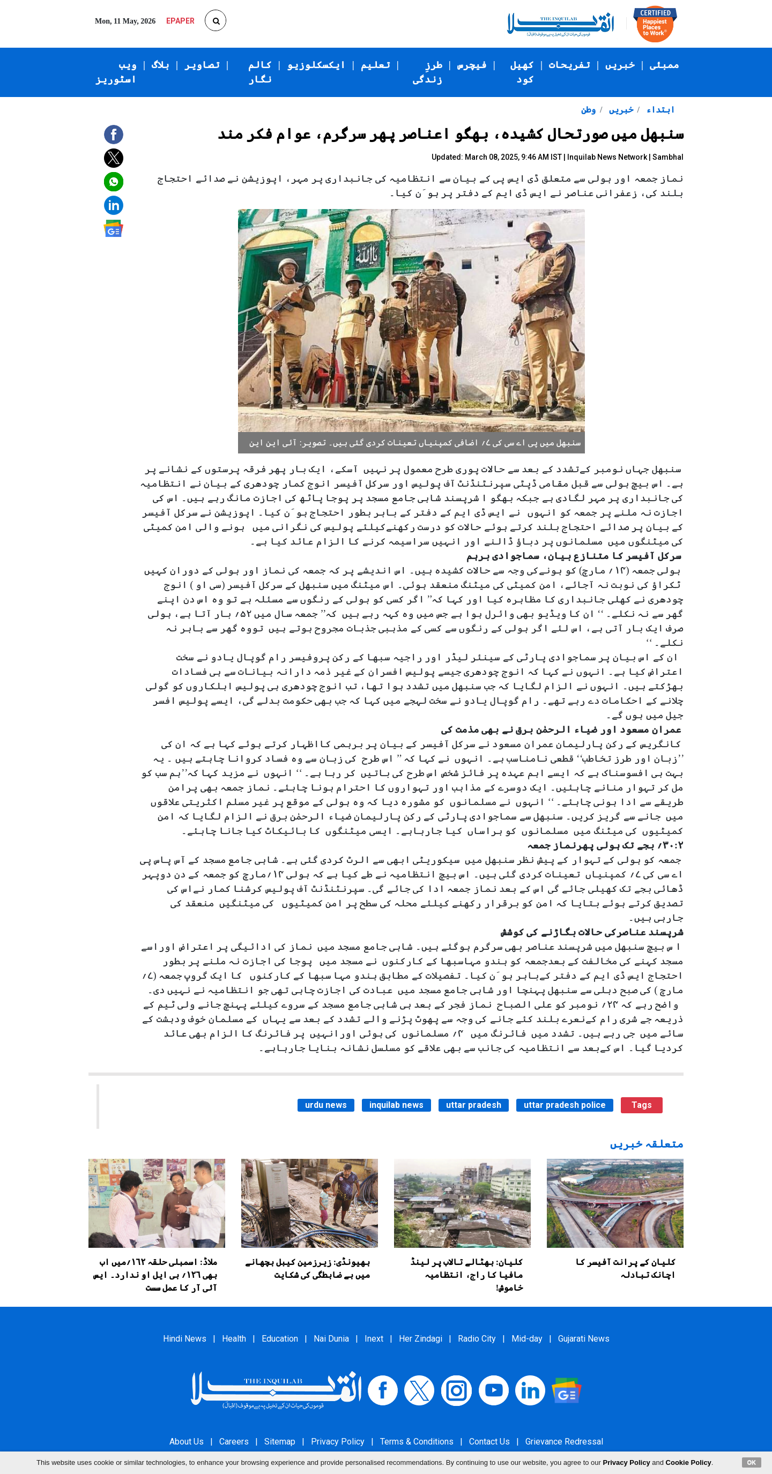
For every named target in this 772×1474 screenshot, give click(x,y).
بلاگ (160, 64)
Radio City (477, 1339)
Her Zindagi (420, 1339)
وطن (588, 109)
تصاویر (202, 64)
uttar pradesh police (565, 1105)
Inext (374, 1339)
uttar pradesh (473, 1105)
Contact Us (489, 1441)
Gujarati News (584, 1339)
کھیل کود (522, 72)
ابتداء (659, 109)
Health (234, 1339)
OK (751, 1462)
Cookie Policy (688, 1462)
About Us (186, 1441)
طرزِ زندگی (427, 72)
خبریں (620, 64)
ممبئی (664, 64)
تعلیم (375, 64)
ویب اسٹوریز (116, 72)
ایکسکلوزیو (316, 64)
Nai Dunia (331, 1339)
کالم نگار (260, 72)
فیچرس (472, 64)
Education (280, 1339)
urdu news (326, 1105)
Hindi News (184, 1339)
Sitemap (279, 1441)
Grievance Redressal (564, 1441)
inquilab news (396, 1105)
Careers (234, 1441)
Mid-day (527, 1339)
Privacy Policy (338, 1441)
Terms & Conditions (417, 1441)
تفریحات (569, 64)
